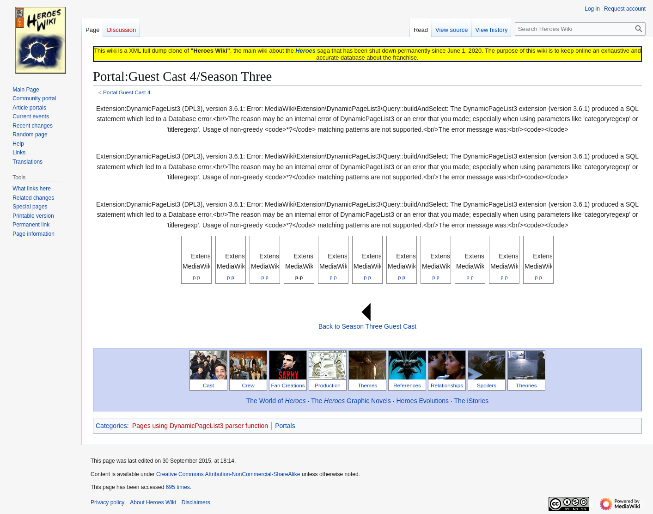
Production (328, 385)
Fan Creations (288, 385)
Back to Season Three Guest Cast (367, 326)
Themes (367, 385)
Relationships (447, 385)
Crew (248, 385)
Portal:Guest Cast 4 (127, 92)
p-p (196, 277)
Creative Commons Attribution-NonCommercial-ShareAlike (228, 474)
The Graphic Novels (351, 400)
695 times (178, 487)
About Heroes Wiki (153, 502)
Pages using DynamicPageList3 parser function (200, 425)
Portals (285, 425)
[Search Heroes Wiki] (580, 29)
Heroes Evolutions (423, 400)
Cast (208, 385)
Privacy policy (107, 502)
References (407, 385)
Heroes (305, 50)
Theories (526, 385)
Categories (111, 425)
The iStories (471, 400)
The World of (276, 400)
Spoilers (486, 385)
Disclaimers (196, 502)
